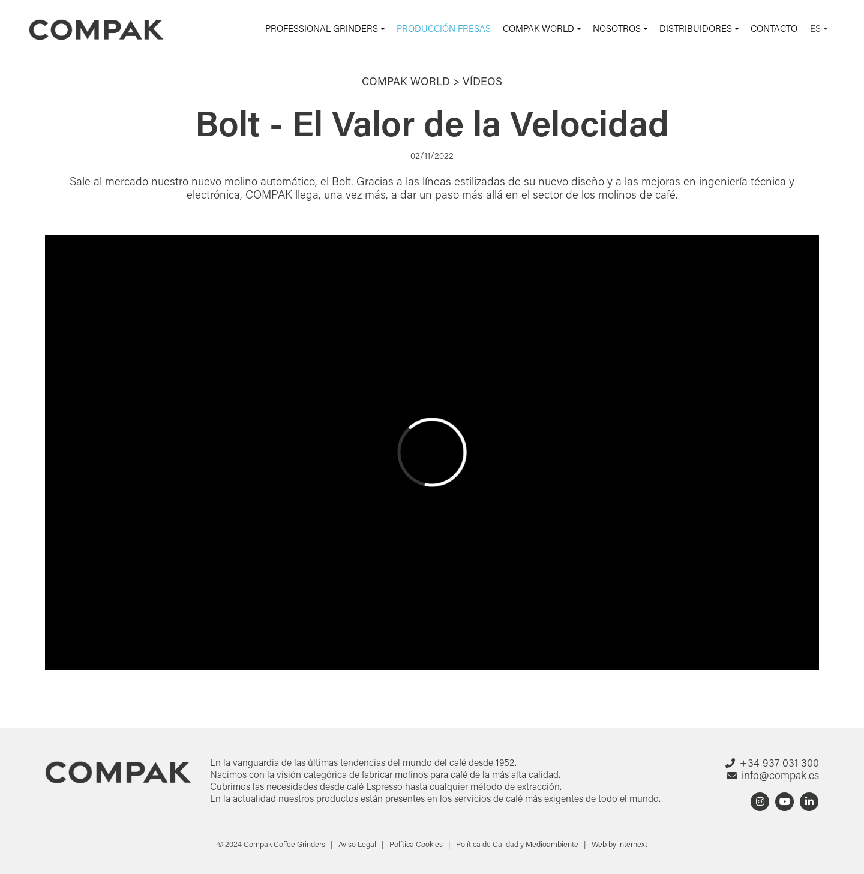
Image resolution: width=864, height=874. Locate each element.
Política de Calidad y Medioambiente (518, 844)
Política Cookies (417, 844)
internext (632, 844)
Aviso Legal (358, 844)
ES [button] (816, 28)
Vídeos (482, 81)
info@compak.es (780, 775)
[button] (325, 28)
